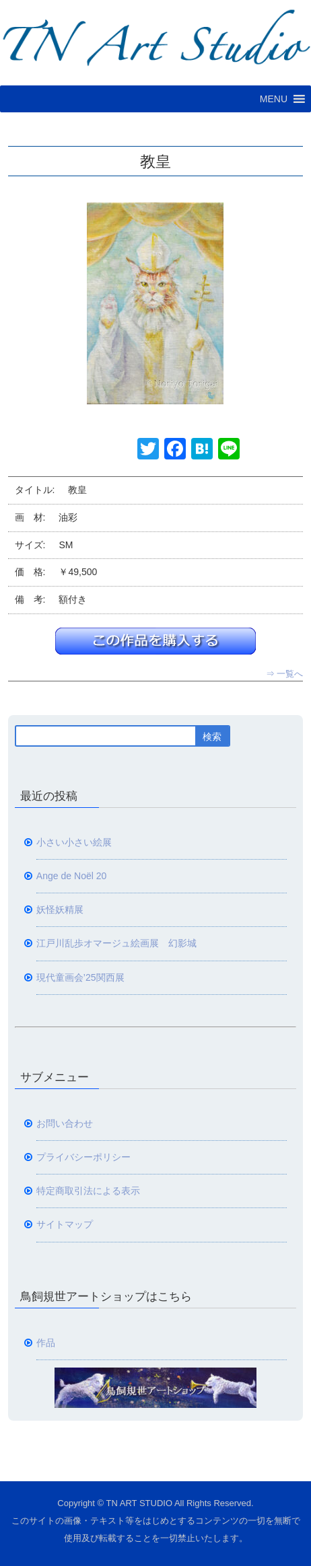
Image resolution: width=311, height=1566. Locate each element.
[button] (273, 98)
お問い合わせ (64, 1123)
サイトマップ (64, 1224)
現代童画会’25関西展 (80, 977)
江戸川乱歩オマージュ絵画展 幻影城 (116, 943)
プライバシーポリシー (83, 1157)
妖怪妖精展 (59, 909)
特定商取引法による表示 (88, 1190)
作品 (45, 1342)
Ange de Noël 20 (71, 875)
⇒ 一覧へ (285, 674)
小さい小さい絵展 (74, 842)
